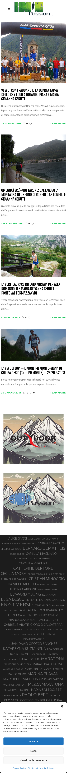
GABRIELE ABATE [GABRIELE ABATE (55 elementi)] (16, 624)
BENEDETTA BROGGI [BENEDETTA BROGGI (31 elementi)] (11, 549)
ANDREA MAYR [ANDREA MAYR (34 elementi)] (50, 538)
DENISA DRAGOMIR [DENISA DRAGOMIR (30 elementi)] (48, 589)
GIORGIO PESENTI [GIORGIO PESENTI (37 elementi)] (14, 629)
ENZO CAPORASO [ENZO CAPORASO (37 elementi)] (55, 599)
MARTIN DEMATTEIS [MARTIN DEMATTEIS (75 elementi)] (20, 679)
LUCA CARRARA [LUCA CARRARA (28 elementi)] (37, 654)
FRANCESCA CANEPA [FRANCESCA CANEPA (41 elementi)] (45, 614)
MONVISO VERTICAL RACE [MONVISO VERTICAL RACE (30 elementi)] (17, 690)
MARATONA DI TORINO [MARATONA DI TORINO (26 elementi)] (13, 669)
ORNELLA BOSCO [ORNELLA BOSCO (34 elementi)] (11, 695)
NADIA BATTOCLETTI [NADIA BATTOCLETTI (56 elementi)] (47, 689)
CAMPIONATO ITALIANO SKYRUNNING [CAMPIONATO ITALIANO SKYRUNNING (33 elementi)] (33, 558)
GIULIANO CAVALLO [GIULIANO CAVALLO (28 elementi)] (52, 630)
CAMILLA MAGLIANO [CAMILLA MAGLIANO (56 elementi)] (41, 553)
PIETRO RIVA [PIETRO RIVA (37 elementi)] (11, 700)
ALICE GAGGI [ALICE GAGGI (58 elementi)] (17, 538)
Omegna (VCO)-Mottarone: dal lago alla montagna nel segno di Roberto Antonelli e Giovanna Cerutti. (33, 194)
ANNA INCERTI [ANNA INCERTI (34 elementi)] (29, 543)
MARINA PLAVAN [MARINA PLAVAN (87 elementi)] (43, 673)
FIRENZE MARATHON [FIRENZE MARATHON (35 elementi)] (19, 615)
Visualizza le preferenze (33, 760)
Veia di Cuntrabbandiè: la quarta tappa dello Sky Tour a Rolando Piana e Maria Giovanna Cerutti (30, 94)
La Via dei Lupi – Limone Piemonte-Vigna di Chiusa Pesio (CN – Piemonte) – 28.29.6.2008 (33, 370)
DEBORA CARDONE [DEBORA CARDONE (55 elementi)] (23, 589)
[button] (62, 706)
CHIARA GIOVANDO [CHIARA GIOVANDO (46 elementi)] (14, 579)
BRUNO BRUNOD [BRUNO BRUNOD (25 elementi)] (17, 554)
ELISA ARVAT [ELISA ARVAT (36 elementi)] (49, 594)
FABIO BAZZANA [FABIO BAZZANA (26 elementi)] (10, 610)
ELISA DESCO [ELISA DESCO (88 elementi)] (13, 599)
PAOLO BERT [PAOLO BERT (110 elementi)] (35, 694)
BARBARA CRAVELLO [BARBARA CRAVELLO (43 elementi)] (51, 543)
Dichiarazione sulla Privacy (41, 768)
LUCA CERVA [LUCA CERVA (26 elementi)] (52, 654)
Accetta (33, 741)
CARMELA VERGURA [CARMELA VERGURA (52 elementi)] (33, 563)
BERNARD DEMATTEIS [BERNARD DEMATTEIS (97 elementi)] (44, 548)
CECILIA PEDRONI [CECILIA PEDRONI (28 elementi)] (36, 574)
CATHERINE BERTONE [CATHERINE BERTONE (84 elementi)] (33, 568)
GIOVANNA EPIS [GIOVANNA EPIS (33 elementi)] (34, 629)
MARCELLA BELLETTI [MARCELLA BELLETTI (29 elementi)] (54, 669)
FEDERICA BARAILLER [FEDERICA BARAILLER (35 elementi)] (51, 610)
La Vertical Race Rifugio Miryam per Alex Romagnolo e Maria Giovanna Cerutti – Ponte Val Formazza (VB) (30, 288)
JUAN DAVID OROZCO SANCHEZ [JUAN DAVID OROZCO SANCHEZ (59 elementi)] (33, 644)
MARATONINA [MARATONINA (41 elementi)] (33, 668)
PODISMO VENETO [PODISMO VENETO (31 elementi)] (29, 700)
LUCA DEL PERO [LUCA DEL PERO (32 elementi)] (10, 659)
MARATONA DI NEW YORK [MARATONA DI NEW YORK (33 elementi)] (17, 664)
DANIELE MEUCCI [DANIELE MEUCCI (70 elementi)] (22, 584)
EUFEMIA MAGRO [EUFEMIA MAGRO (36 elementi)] (41, 605)
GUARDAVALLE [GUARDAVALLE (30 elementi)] (28, 634)
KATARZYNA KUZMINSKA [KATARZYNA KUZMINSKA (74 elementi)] (24, 648)
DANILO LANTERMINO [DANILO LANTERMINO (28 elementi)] (47, 584)
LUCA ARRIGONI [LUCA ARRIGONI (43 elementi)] (18, 653)
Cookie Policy (19, 768)
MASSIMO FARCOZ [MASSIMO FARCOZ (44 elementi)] (51, 679)
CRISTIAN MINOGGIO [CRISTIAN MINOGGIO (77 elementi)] (47, 578)
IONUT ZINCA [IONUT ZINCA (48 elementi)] (45, 634)
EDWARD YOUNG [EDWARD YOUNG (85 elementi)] (25, 594)
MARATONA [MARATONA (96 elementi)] (53, 658)
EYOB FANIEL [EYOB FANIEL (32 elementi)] (59, 605)
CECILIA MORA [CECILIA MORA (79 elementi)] (13, 573)
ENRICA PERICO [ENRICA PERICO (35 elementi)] (34, 600)
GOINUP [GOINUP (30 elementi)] (15, 634)
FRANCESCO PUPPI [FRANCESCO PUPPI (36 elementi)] (47, 619)
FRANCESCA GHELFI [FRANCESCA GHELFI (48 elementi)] (21, 619)
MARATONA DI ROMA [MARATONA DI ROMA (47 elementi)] (47, 664)
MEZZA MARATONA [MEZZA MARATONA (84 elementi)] (46, 684)
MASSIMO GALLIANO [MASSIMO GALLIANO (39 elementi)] (15, 684)
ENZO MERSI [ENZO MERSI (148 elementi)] (15, 604)
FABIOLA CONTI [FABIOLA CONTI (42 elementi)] (29, 610)
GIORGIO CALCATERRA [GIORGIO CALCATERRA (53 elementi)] (46, 624)
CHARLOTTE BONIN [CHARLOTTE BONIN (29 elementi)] (55, 574)
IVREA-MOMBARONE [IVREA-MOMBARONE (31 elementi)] (33, 639)
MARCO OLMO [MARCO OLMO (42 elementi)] (17, 674)
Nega (33, 750)
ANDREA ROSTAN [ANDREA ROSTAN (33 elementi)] (11, 543)
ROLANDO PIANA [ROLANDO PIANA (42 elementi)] (51, 700)
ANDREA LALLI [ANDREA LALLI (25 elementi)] (34, 539)
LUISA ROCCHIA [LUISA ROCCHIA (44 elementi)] (29, 659)
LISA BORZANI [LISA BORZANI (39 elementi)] (55, 649)
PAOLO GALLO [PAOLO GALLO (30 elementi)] (57, 695)
